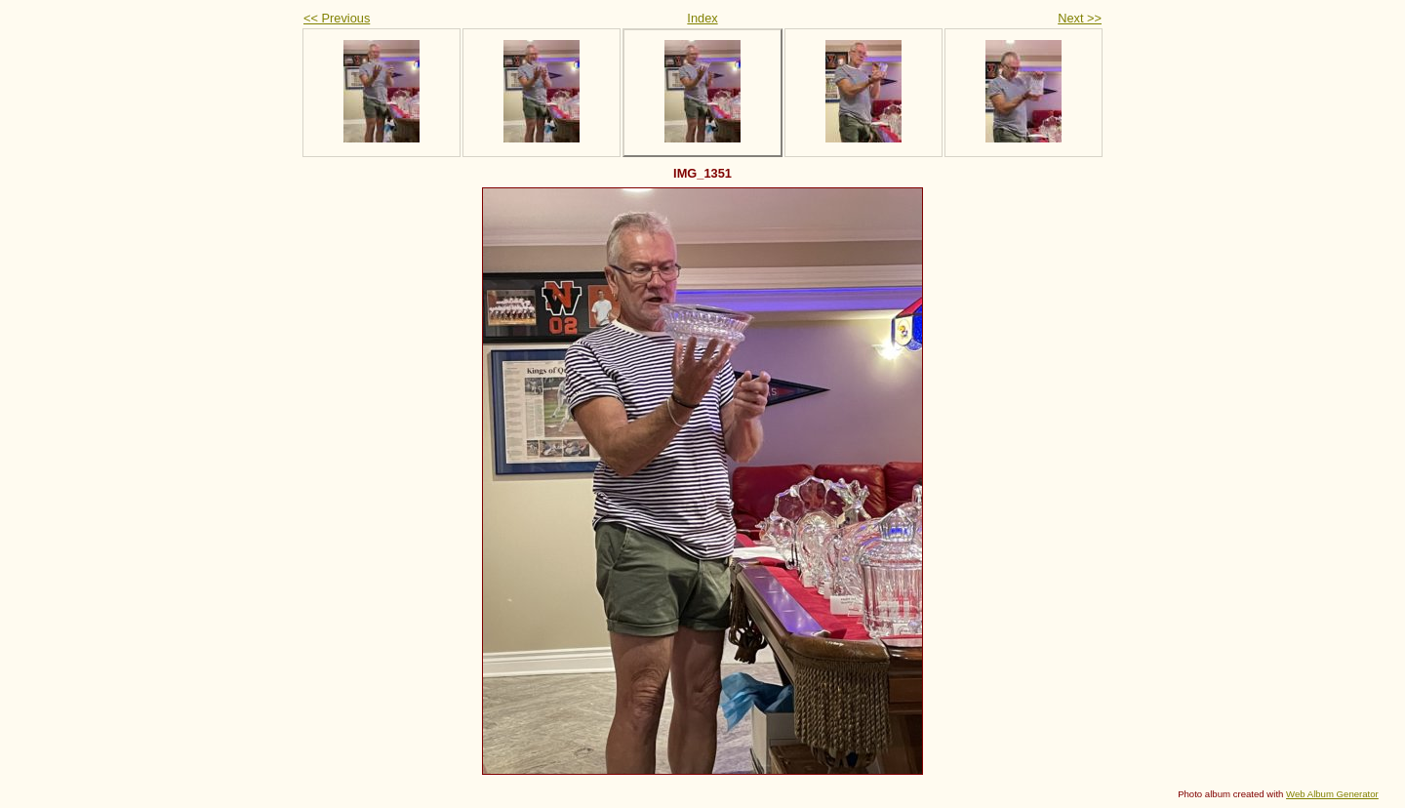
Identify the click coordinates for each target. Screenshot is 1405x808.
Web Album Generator (1332, 793)
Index (702, 18)
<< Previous (336, 18)
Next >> (1080, 18)
